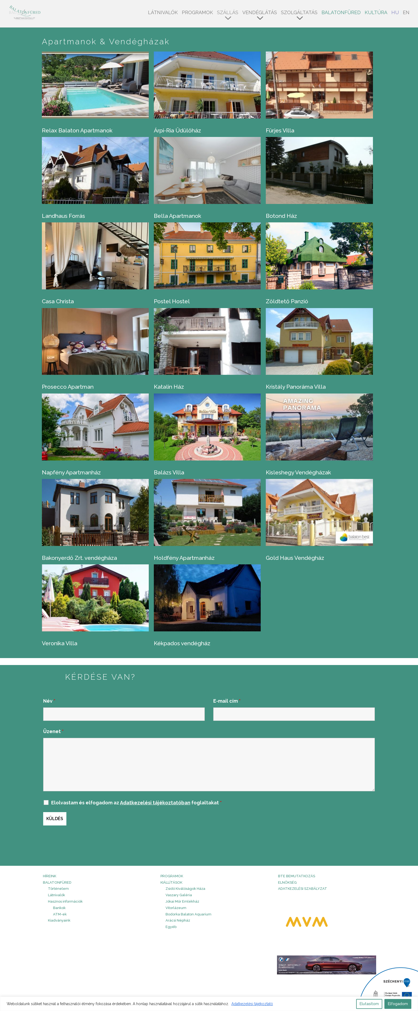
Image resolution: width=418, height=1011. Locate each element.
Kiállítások (171, 882)
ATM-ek (60, 914)
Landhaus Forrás (63, 216)
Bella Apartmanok (177, 216)
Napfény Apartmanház (71, 472)
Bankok (59, 908)
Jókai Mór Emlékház (182, 901)
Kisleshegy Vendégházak (298, 472)
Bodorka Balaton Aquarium (188, 914)
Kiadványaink (59, 920)
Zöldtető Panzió (287, 301)
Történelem (58, 889)
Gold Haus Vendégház (295, 557)
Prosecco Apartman (68, 386)
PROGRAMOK (171, 876)
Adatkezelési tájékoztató (252, 1004)
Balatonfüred (341, 13)
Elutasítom (369, 1004)
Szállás (227, 13)
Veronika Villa (59, 643)
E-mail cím (227, 701)
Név (49, 701)
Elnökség (287, 882)
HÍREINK (49, 876)
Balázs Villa (169, 472)
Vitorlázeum (176, 908)
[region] (209, 1004)
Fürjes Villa (280, 130)
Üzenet (53, 731)
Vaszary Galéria (179, 895)
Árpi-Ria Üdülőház (177, 130)
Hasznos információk (65, 901)
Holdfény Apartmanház (184, 557)
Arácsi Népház (178, 920)
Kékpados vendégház (182, 643)
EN (406, 13)
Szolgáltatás (299, 13)
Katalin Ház (169, 386)
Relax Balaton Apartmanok (77, 130)
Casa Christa (58, 301)
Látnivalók (163, 13)
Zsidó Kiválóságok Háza (185, 889)
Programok (197, 13)
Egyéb (171, 927)
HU (395, 13)
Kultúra (376, 13)
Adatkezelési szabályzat (302, 889)
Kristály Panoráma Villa (296, 386)
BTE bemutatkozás (296, 876)
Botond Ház (281, 216)
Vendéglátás (259, 13)
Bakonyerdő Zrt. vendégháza (79, 557)
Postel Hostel (172, 301)
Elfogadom (398, 1004)
